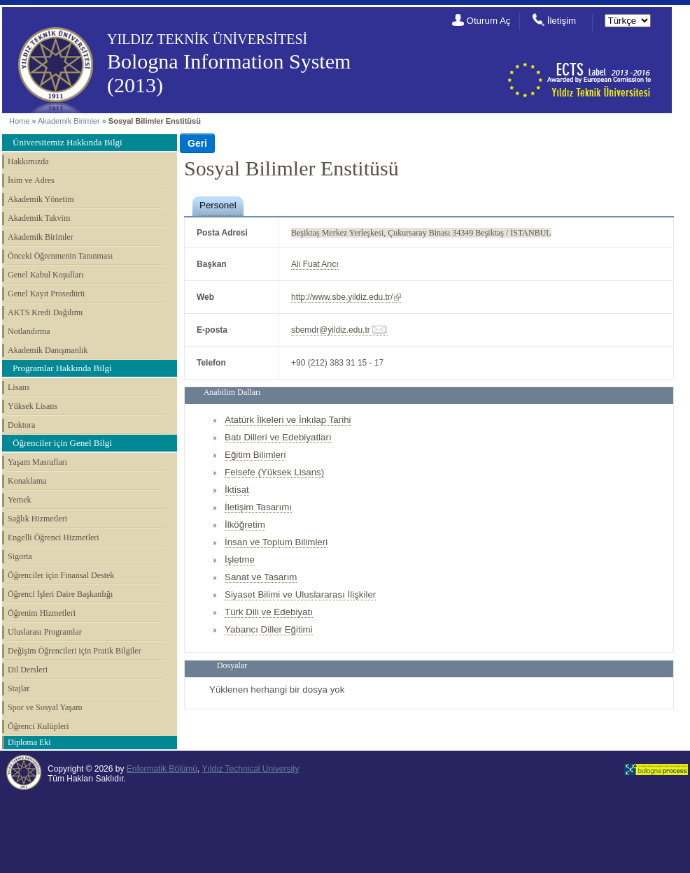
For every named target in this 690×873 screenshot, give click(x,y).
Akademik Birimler (69, 121)
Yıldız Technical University (250, 769)
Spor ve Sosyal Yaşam (45, 707)
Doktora (21, 425)
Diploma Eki (29, 742)
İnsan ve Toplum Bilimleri (276, 542)
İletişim (561, 20)
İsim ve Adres (31, 180)
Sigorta (20, 556)
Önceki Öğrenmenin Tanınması (60, 256)
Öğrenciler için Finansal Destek (61, 575)
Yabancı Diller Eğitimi (269, 629)
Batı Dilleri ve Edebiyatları (278, 437)
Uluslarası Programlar (45, 632)
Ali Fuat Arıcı (315, 264)
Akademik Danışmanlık (47, 350)
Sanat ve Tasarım (261, 577)
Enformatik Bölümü (162, 769)
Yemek (19, 500)
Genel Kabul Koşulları (46, 275)
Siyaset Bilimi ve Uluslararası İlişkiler (300, 594)
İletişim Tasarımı (258, 507)
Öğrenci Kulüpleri (38, 726)
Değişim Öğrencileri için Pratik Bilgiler (74, 651)
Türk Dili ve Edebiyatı (269, 612)
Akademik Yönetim (41, 199)
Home (19, 121)
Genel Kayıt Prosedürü (46, 293)
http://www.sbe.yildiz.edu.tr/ (342, 297)
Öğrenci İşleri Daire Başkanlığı (60, 594)
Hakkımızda (28, 161)
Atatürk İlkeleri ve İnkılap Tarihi (288, 419)
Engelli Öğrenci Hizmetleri (53, 537)
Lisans (18, 387)
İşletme (240, 559)
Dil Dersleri (28, 669)
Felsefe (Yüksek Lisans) (274, 472)
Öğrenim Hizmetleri (42, 613)
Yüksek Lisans (32, 406)
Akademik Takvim (39, 218)
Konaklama (27, 481)
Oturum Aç (489, 20)
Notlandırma (29, 331)
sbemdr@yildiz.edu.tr (330, 330)
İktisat (237, 489)
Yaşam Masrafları (37, 462)
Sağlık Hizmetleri (37, 519)
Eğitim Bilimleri (255, 454)
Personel (218, 205)
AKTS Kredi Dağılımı (45, 312)
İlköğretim (245, 524)
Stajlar (18, 688)
